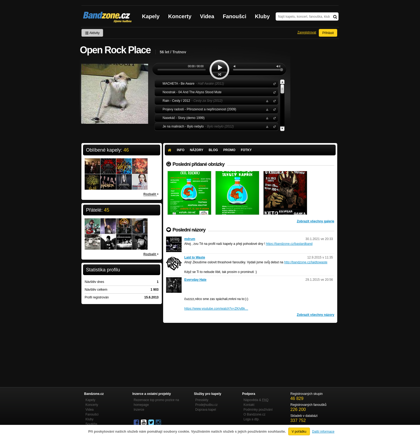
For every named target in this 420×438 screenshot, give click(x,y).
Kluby (262, 16)
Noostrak (273, 92)
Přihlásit (328, 33)
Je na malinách (273, 126)
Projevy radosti (273, 109)
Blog (213, 150)
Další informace (323, 431)
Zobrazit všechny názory (315, 315)
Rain (273, 100)
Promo (229, 150)
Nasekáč (273, 118)
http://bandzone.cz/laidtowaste (305, 262)
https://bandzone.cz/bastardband (289, 244)
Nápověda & (255, 400)
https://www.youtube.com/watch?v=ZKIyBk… (216, 308)
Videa (207, 16)
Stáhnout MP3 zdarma (266, 100)
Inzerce (139, 409)
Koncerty (180, 16)
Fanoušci (234, 16)
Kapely (151, 16)
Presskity (201, 400)
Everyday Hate (195, 280)
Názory (196, 150)
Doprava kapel (205, 409)
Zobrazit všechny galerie (315, 221)
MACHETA (273, 83)
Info (181, 150)
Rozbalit (151, 194)
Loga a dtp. (251, 419)
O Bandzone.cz (254, 414)
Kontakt (248, 405)
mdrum (189, 239)
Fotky (246, 150)
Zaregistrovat (306, 32)
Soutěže (91, 424)
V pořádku (299, 431)
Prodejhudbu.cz (206, 405)
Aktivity (92, 33)
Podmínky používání (258, 409)
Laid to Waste (194, 257)
